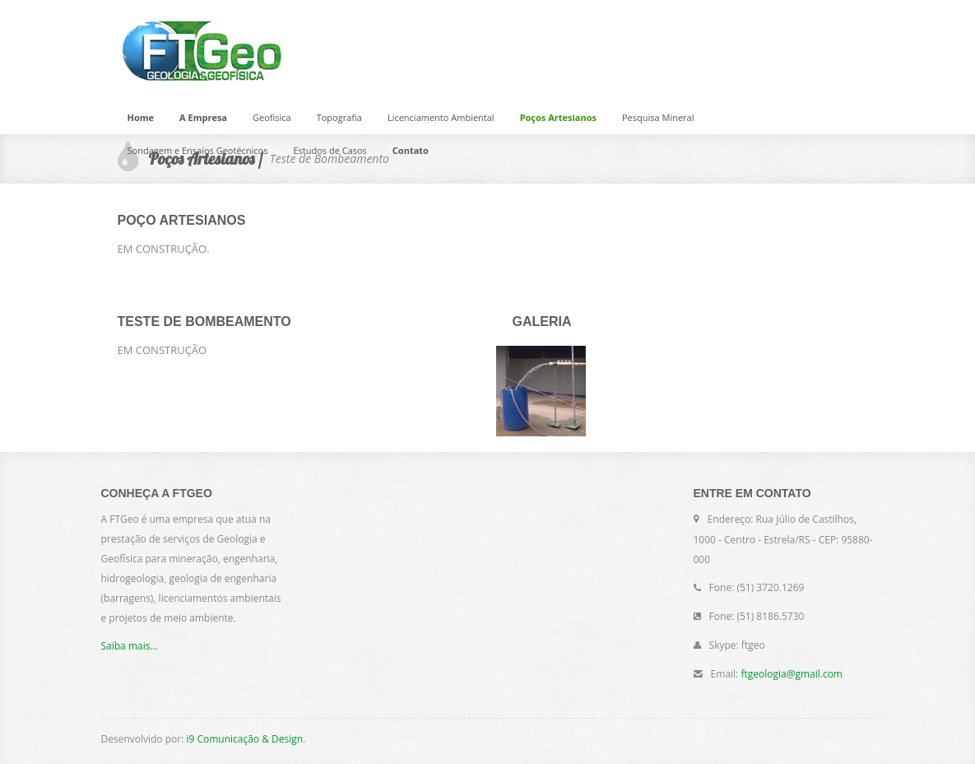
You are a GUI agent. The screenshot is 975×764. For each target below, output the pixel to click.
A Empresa (203, 117)
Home (141, 117)
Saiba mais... (129, 646)
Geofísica (272, 117)
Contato (410, 150)
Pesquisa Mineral (658, 117)
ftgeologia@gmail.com (792, 674)
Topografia (339, 117)
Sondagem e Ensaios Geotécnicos (198, 150)
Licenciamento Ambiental (441, 117)
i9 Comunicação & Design (244, 739)
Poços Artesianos (558, 117)
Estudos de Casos (329, 150)
